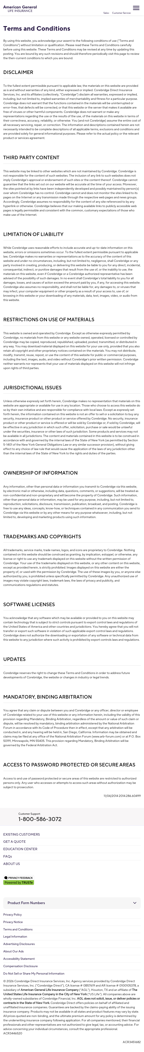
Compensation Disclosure (20, 966)
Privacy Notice (13, 922)
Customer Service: (121, 8)
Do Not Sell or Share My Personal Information (33, 974)
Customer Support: (81, 817)
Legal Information (15, 937)
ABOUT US (11, 864)
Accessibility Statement (19, 959)
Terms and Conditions (18, 930)
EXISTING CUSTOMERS (21, 835)
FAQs (7, 857)
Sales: (106, 8)
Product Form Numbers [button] (26, 903)
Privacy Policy (12, 915)
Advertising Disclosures (19, 944)
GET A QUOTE (14, 842)
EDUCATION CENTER (20, 849)
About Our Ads (13, 951)
